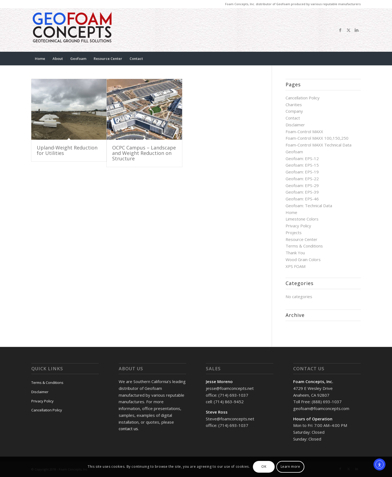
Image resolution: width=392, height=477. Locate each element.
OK (263, 466)
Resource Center (301, 239)
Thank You (295, 252)
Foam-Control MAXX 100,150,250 (317, 138)
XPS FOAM (295, 266)
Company (294, 111)
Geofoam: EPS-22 (302, 178)
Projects (294, 232)
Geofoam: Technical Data (309, 205)
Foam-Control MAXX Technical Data (318, 145)
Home (291, 212)
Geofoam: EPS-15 (302, 165)
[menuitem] (40, 58)
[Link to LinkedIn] (357, 30)
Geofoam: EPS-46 (302, 198)
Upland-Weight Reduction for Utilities (67, 150)
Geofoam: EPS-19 (302, 172)
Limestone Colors (302, 219)
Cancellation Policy (303, 97)
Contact (293, 118)
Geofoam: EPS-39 (302, 192)
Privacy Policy (298, 225)
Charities (294, 104)
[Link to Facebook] (340, 30)
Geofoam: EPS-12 (302, 158)
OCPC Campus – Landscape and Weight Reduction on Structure (144, 153)
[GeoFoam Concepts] (72, 30)
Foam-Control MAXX (304, 131)
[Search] (357, 58)
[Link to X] (348, 30)
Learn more (290, 466)
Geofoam (294, 151)
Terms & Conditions (304, 246)
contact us (128, 428)
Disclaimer (295, 124)
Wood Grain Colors (303, 259)
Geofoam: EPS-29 (302, 185)
